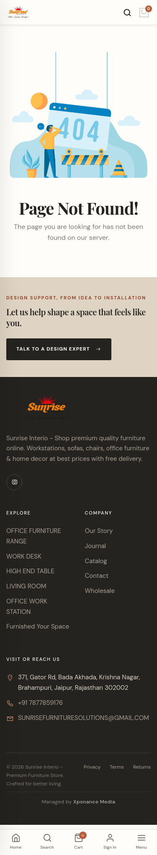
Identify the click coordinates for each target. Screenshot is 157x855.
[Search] (127, 13)
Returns (142, 767)
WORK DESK (23, 556)
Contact (97, 576)
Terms (117, 767)
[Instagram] (14, 482)
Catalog (96, 561)
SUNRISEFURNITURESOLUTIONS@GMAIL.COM (83, 718)
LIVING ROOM (26, 586)
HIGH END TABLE (30, 571)
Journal (95, 546)
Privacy (92, 767)
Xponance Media (94, 801)
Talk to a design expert (58, 349)
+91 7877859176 (40, 703)
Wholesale (100, 591)
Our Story (99, 531)
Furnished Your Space (37, 626)
